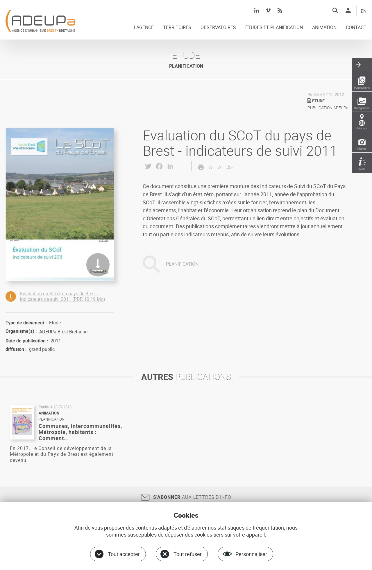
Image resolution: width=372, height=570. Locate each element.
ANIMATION (324, 28)
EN (363, 11)
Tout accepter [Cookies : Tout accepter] (124, 554)
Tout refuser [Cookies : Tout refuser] (188, 554)
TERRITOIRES (177, 28)
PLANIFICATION (182, 264)
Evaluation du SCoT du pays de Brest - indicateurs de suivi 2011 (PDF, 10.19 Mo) (62, 296)
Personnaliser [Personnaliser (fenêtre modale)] (251, 554)
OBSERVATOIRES (218, 28)
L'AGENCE (144, 28)
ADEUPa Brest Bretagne (63, 331)
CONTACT (356, 28)
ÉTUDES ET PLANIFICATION (274, 28)
